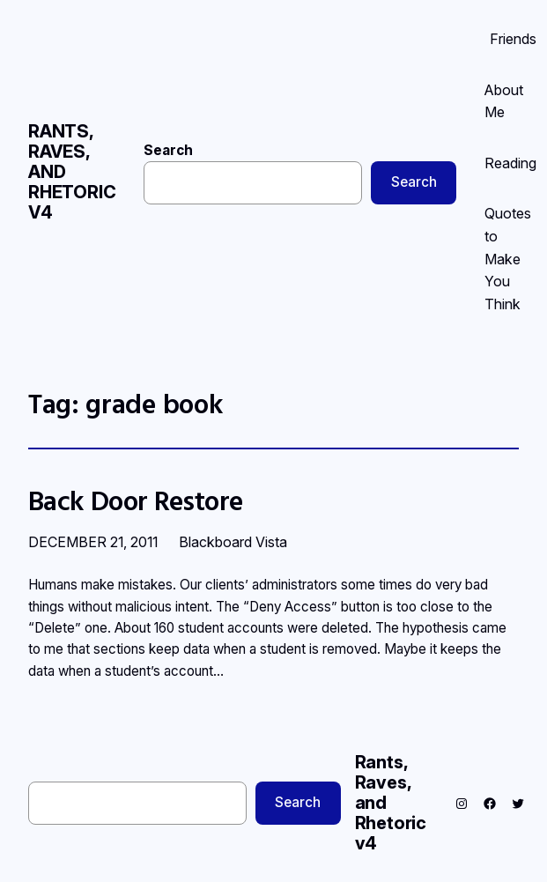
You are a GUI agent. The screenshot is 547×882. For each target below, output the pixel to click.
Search (168, 150)
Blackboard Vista (233, 542)
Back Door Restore (135, 500)
